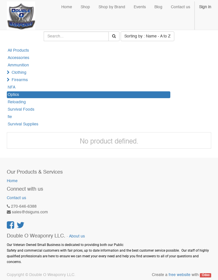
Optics (13, 95)
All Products (18, 50)
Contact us (16, 198)
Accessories (18, 58)
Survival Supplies (23, 124)
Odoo (205, 275)
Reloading (17, 102)
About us (77, 236)
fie (10, 117)
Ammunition (18, 65)
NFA (11, 87)
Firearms (20, 80)
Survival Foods (21, 109)
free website (179, 275)
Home (12, 181)
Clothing (19, 73)
